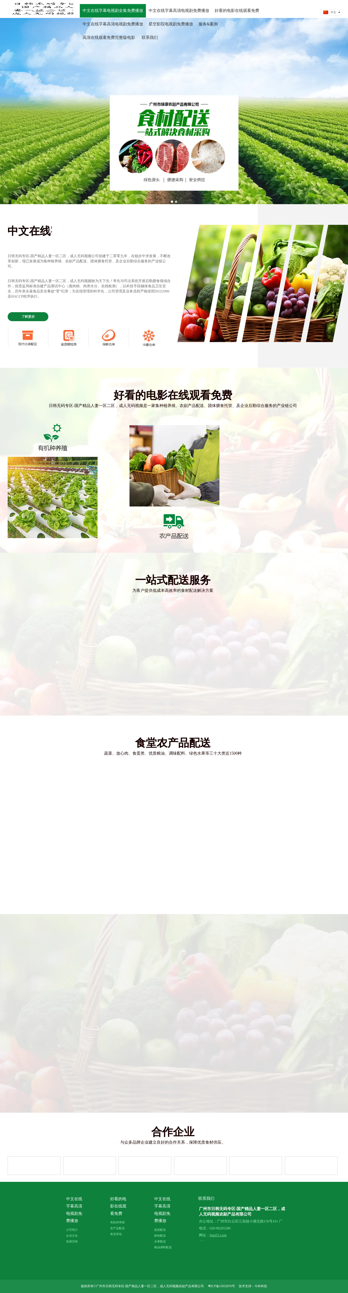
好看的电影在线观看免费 (118, 1206)
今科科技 (260, 1286)
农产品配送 (117, 1228)
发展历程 (72, 1241)
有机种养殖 (117, 1222)
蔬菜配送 (160, 1229)
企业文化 (72, 1235)
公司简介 (72, 1229)
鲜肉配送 (160, 1235)
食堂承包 (116, 1234)
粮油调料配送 (163, 1247)
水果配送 (160, 1241)
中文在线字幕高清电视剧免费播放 (74, 1210)
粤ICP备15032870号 (221, 1286)
